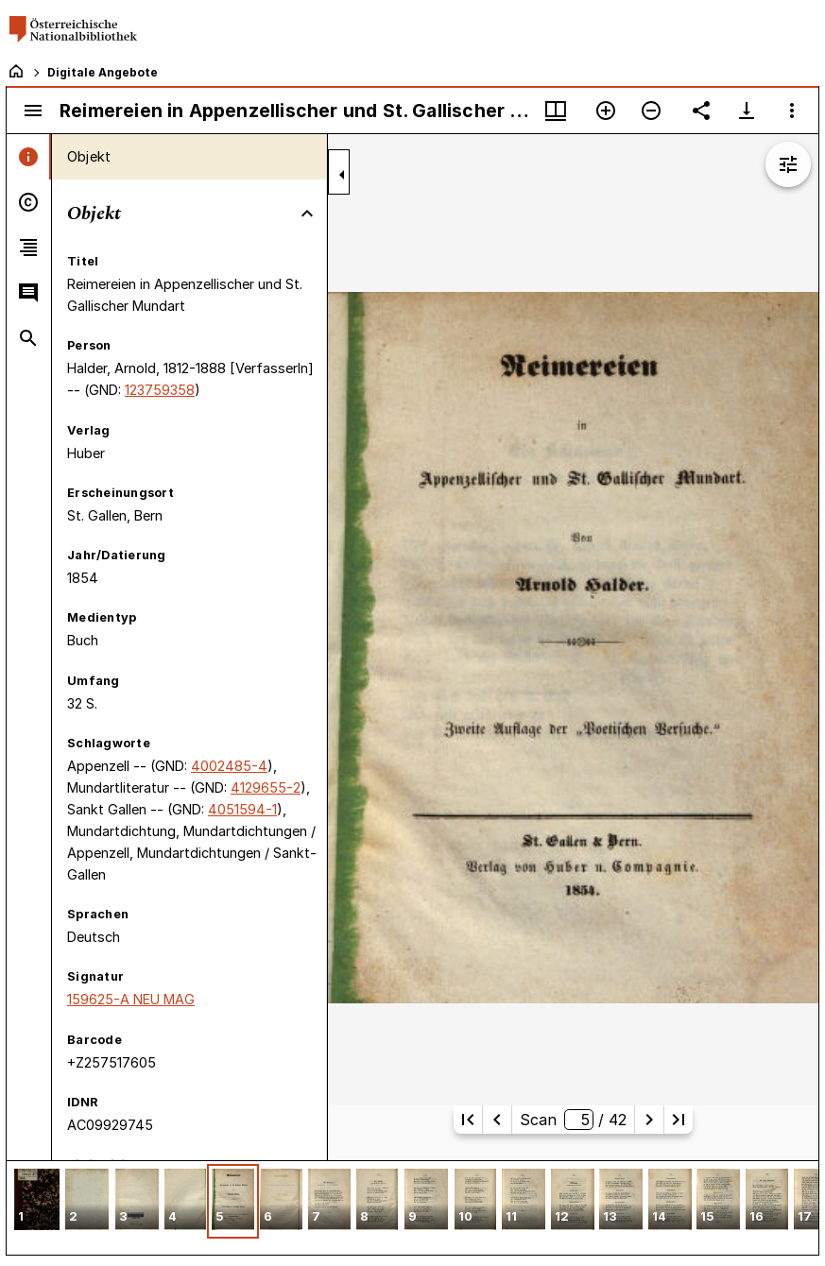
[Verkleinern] (651, 110)
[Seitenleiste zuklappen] (342, 174)
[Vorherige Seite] (497, 1119)
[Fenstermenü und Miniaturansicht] (555, 110)
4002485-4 (229, 766)
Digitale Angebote (102, 72)
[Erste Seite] (468, 1119)
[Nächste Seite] (649, 1119)
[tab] (29, 157)
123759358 (160, 390)
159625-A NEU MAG (131, 999)
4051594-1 (242, 809)
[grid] (412, 1207)
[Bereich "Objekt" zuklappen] (307, 213)
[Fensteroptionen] (792, 110)
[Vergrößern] (605, 110)
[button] (37, 1201)
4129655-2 (266, 787)
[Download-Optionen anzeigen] (746, 110)
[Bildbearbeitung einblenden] (788, 164)
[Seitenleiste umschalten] (33, 110)
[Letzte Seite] (678, 1119)
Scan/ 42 (573, 1119)
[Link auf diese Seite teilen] (701, 110)
